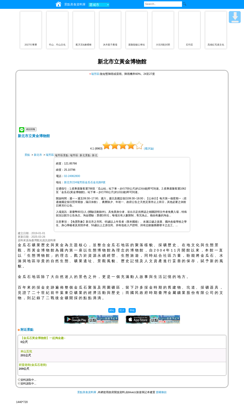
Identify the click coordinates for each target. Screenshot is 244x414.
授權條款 (161, 392)
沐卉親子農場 (110, 44)
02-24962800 (72, 176)
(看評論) (149, 148)
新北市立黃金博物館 (34, 136)
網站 (112, 310)
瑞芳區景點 (61, 155)
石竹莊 (189, 44)
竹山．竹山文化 (57, 44)
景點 (27, 154)
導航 (132, 310)
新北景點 (85, 155)
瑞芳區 (94, 73)
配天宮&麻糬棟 (84, 44)
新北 (94, 155)
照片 (122, 310)
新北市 (38, 154)
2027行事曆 (31, 44)
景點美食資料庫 (86, 392)
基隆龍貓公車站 (136, 44)
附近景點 (26, 329)
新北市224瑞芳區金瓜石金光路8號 (84, 182)
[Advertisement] (122, 101)
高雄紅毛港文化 (216, 44)
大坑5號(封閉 (163, 44)
